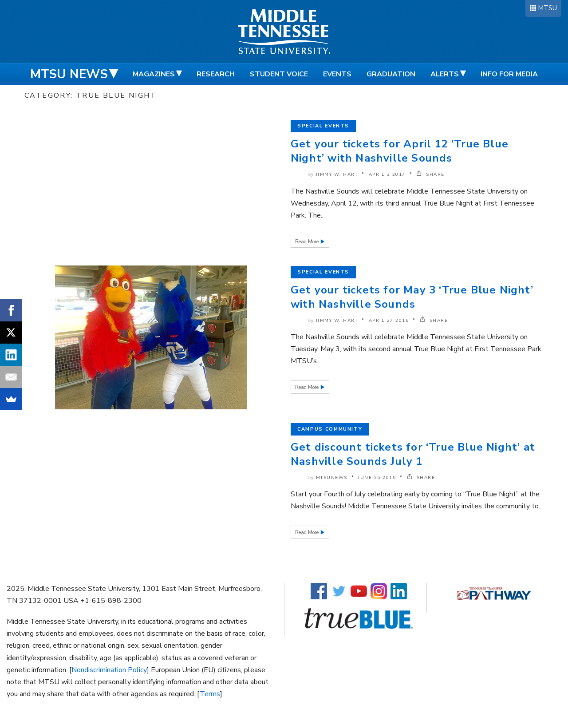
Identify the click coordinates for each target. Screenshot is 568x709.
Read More (307, 241)
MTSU (547, 8)
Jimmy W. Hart (337, 174)
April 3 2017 (387, 174)
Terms (210, 694)
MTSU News (69, 74)
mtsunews (331, 478)
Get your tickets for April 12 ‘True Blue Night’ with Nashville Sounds (400, 151)
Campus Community (329, 429)
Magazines (154, 74)
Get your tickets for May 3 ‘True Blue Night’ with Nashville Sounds (412, 297)
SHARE (430, 174)
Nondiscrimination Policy (109, 670)
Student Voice (279, 74)
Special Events (323, 126)
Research (216, 74)
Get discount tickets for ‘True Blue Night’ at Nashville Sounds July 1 (413, 454)
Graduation (391, 74)
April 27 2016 (389, 320)
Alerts (444, 74)
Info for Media (509, 74)
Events (337, 74)
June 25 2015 (377, 478)
